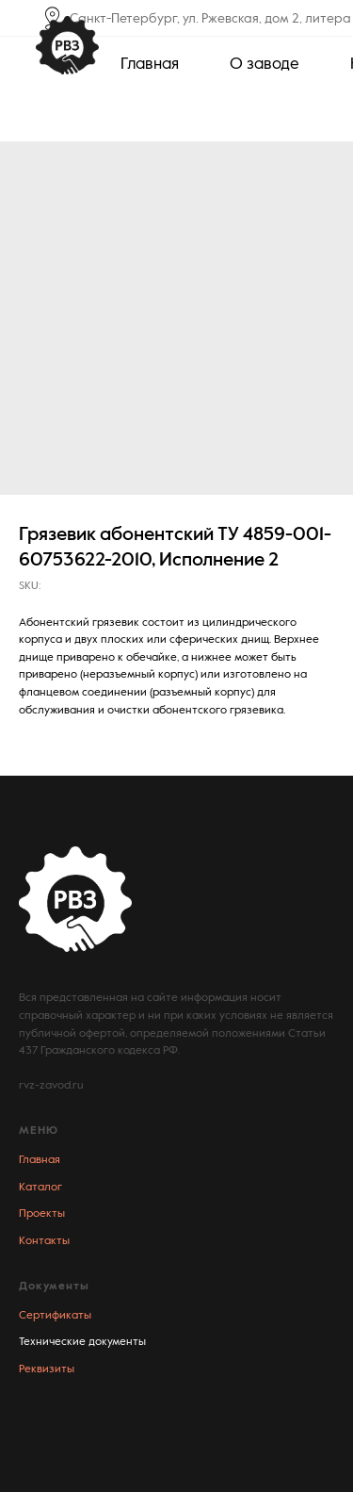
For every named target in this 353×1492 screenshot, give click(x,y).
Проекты (42, 1214)
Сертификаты (55, 1315)
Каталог (40, 1187)
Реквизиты (46, 1369)
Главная (39, 1160)
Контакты (44, 1241)
